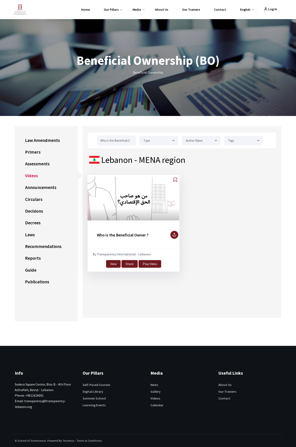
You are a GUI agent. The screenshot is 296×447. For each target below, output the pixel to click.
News (154, 385)
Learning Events (94, 405)
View (113, 264)
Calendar (156, 405)
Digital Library (93, 391)
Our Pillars (111, 9)
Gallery (155, 391)
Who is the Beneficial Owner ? (122, 234)
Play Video (150, 264)
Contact (220, 9)
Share (130, 264)
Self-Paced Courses (96, 385)
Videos (155, 398)
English (245, 9)
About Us (161, 9)
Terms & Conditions (89, 440)
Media (137, 9)
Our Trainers (191, 9)
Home (85, 9)
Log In (270, 9)
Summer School (94, 398)
